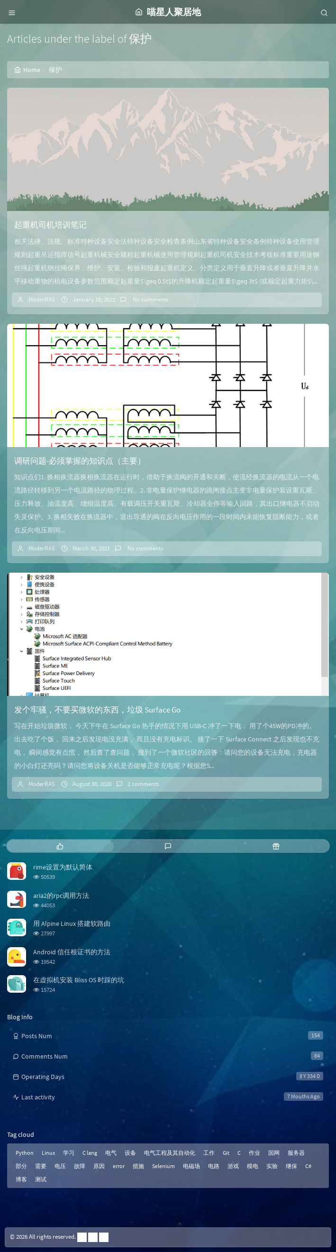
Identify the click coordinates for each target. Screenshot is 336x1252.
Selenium (163, 1166)
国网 (274, 1152)
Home (27, 69)
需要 (40, 1166)
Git (226, 1152)
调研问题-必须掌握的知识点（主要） (79, 461)
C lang (89, 1152)
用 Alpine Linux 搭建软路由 (71, 923)
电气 (111, 1152)
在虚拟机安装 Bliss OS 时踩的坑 (78, 980)
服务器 (296, 1152)
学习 (68, 1152)
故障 (79, 1166)
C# (308, 1166)
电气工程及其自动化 (169, 1152)
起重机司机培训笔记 (50, 224)
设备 (130, 1152)
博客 (21, 1179)
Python (25, 1152)
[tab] (60, 846)
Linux (48, 1152)
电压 (60, 1166)
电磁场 (191, 1166)
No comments (149, 299)
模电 (252, 1166)
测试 (40, 1179)
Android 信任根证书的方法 (71, 952)
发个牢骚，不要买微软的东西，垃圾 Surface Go (97, 709)
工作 (209, 1152)
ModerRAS (41, 299)
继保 (291, 1166)
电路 (213, 1166)
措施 (138, 1166)
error (119, 1166)
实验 (272, 1166)
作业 (254, 1152)
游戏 (233, 1166)
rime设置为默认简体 (62, 867)
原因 (99, 1166)
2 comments (143, 784)
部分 (21, 1166)
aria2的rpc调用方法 (61, 895)
